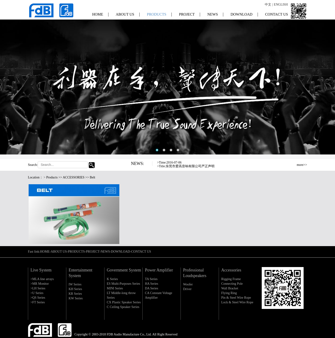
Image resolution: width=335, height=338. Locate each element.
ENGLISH (281, 4)
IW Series (75, 284)
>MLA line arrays (42, 279)
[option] (167, 79)
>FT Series (37, 302)
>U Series (37, 293)
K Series (112, 279)
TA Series (151, 279)
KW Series (76, 298)
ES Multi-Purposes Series (123, 283)
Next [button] (279, 168)
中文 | (269, 4)
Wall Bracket (229, 288)
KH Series (75, 289)
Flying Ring (229, 293)
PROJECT (189, 14)
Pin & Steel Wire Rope (236, 297)
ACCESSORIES (73, 177)
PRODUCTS (159, 14)
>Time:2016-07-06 (169, 162)
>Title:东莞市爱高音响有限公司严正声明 (186, 166)
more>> (302, 165)
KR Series (75, 293)
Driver (187, 289)
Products (52, 177)
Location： (35, 177)
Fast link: (34, 251)
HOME (100, 14)
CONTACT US (276, 14)
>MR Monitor (39, 283)
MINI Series (115, 288)
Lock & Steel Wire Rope (237, 302)
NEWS (215, 14)
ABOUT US (128, 14)
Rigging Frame (231, 279)
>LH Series (37, 288)
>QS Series (37, 297)
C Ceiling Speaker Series (123, 307)
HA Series (151, 283)
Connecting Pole (232, 283)
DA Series (151, 288)
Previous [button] (279, 164)
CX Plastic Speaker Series (124, 302)
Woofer (188, 284)
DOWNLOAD (244, 14)
